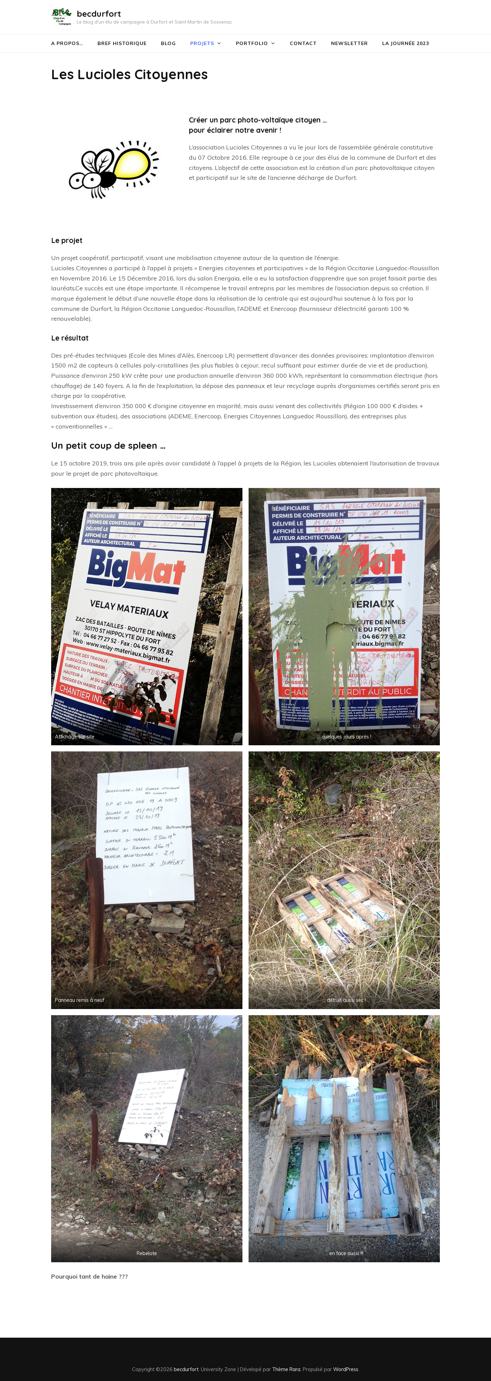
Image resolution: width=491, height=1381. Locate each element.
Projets (202, 43)
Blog (168, 43)
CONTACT (303, 43)
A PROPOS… (67, 43)
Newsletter (349, 43)
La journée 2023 (405, 43)
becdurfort (99, 14)
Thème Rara (286, 1369)
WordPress (345, 1369)
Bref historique (122, 43)
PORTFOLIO (252, 43)
